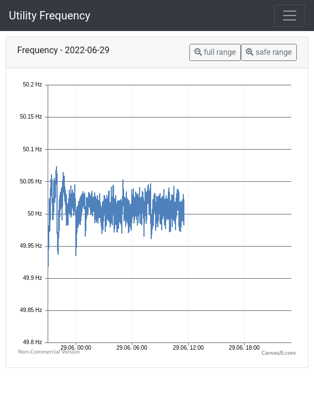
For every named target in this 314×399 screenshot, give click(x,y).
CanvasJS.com (278, 352)
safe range (269, 52)
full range (215, 52)
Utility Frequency (49, 15)
